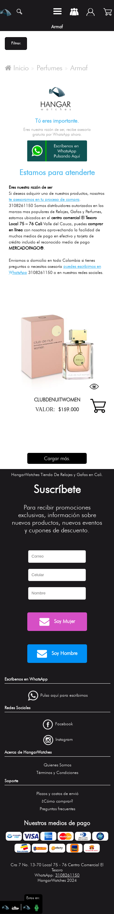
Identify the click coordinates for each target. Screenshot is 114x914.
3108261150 (67, 875)
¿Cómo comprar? (57, 801)
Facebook (64, 724)
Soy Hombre (57, 654)
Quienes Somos (57, 765)
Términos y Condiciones (57, 772)
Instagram (64, 739)
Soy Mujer (57, 622)
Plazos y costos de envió (57, 793)
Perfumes (49, 68)
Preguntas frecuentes (57, 808)
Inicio (17, 68)
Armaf (79, 68)
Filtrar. (16, 43)
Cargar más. (57, 458)
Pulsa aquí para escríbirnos (64, 695)
